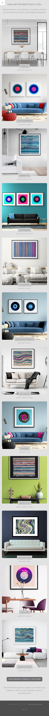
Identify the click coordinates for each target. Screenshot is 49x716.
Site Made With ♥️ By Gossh (35, 704)
